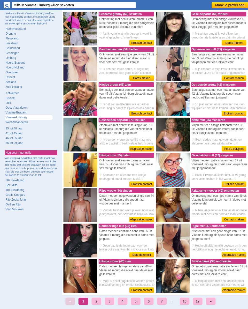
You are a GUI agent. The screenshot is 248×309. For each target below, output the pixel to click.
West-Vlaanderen (17, 122)
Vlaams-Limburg (16, 117)
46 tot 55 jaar (14, 138)
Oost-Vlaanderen (17, 107)
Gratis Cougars (15, 194)
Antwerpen (12, 93)
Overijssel (12, 72)
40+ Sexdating (15, 190)
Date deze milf (141, 254)
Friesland (11, 43)
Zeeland (11, 82)
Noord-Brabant (15, 62)
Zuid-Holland (14, 87)
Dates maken (234, 43)
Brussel (10, 98)
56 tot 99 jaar (14, 143)
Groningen (12, 53)
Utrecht (10, 77)
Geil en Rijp (13, 204)
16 (184, 301)
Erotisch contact (141, 43)
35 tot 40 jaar (14, 128)
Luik (8, 103)
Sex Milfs (11, 185)
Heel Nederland (16, 28)
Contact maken (234, 78)
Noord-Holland (15, 67)
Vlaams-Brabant (16, 112)
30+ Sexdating (15, 180)
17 (198, 301)
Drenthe (11, 33)
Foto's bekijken (234, 149)
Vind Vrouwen (14, 209)
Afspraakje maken (141, 149)
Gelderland (13, 48)
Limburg (11, 58)
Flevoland (12, 38)
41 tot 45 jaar (14, 133)
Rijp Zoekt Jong (16, 199)
